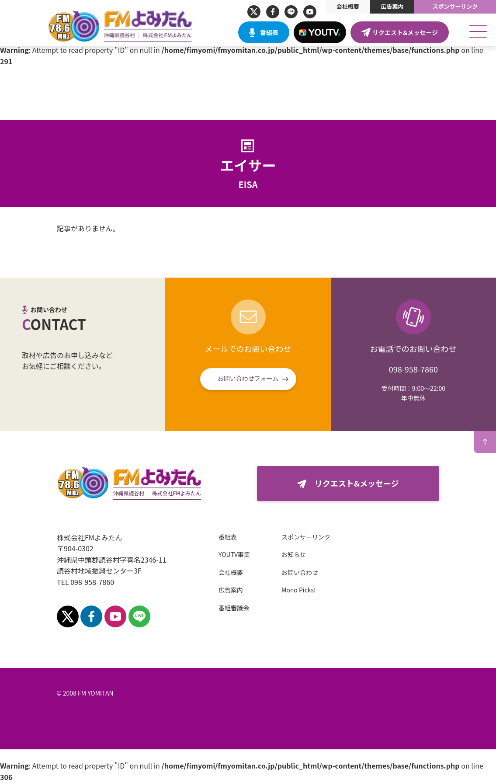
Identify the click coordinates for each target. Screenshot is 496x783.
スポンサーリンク (455, 6)
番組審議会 (218, 607)
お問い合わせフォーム (248, 378)
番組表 (269, 32)
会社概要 (347, 6)
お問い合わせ (284, 572)
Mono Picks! (283, 589)
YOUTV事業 (218, 554)
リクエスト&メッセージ (405, 32)
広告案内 (392, 6)
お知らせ (278, 554)
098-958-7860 (413, 369)
